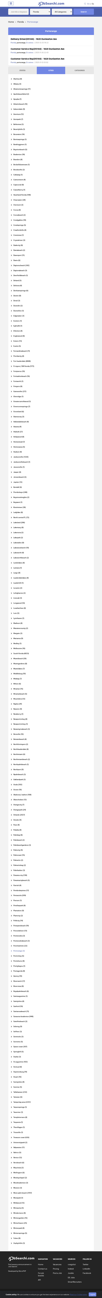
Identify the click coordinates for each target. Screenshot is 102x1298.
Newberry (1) (18, 714)
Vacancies (57, 1264)
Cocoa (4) (17, 210)
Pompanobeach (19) (21, 926)
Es (93, 3)
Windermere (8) (19, 1213)
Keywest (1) (17, 502)
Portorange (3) (19, 951)
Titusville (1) (18, 1132)
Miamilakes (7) (19, 669)
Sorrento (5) (18, 1042)
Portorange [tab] (51, 31)
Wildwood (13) (18, 1203)
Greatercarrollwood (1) (22, 401)
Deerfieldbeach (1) (20, 275)
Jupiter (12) (17, 482)
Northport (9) (18, 769)
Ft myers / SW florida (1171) (23, 366)
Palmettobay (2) (19, 865)
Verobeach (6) (18, 1163)
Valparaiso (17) (19, 1147)
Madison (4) (17, 623)
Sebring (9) (17, 1026)
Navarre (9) (17, 709)
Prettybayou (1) (19, 966)
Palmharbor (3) (19, 870)
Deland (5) (17, 280)
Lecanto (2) (17, 588)
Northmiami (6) (19, 754)
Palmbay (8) (18, 835)
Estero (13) (17, 341)
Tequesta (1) (18, 1122)
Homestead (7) (19, 442)
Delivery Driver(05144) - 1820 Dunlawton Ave (34, 38)
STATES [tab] (22, 70)
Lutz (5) (16, 613)
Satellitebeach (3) (20, 1021)
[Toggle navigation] (11, 3)
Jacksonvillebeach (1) (21, 462)
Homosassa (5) (19, 447)
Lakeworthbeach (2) (21, 558)
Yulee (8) (16, 1238)
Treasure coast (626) (21, 1137)
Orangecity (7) (18, 805)
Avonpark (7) (18, 119)
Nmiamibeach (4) (20, 739)
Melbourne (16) (19, 648)
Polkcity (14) (18, 921)
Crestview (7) (18, 235)
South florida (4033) (21, 653)
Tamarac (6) (17, 1097)
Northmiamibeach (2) (21, 759)
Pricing (56, 1268)
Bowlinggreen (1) (20, 144)
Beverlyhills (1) (19, 129)
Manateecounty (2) (20, 628)
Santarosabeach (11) (21, 1011)
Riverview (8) (18, 986)
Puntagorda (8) (19, 971)
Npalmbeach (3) (19, 774)
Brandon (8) (17, 160)
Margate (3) (17, 633)
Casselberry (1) (19, 190)
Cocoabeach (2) (19, 215)
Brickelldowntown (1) (21, 165)
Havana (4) (17, 427)
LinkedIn (86, 1268)
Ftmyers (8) (17, 386)
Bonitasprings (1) (20, 139)
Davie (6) (16, 260)
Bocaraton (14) (19, 134)
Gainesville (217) (19, 391)
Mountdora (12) (19, 699)
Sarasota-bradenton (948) (23, 1016)
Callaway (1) (18, 175)
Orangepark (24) (19, 810)
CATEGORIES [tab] (80, 70)
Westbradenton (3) (20, 1183)
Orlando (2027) (19, 815)
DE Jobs (71, 1277)
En (88, 3)
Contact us (42, 1268)
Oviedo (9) (17, 820)
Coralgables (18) (19, 220)
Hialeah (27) (18, 432)
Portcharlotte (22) (20, 946)
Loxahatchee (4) (19, 608)
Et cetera (29, 43)
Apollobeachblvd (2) (21, 94)
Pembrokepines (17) (21, 890)
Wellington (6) (19, 1173)
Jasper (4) (17, 472)
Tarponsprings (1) (20, 1107)
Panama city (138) (20, 875)
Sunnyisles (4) (18, 1082)
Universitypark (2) (20, 1142)
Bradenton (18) (19, 154)
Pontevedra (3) (19, 936)
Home (11, 21)
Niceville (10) (18, 734)
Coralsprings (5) (19, 225)
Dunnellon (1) (18, 311)
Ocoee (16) (17, 790)
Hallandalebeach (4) (21, 422)
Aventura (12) (18, 114)
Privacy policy (51, 1292)
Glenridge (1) (18, 396)
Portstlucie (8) (19, 961)
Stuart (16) (17, 1077)
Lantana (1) (17, 568)
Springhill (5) (18, 1052)
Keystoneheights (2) (21, 497)
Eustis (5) (17, 346)
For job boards (41, 1274)
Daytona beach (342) (21, 265)
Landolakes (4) (19, 563)
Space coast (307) (20, 1047)
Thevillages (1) (19, 1127)
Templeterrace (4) (20, 1117)
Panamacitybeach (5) (21, 880)
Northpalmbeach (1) (21, 764)
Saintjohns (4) (18, 1001)
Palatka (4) (17, 830)
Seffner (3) (17, 1032)
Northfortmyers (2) (20, 744)
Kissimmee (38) (19, 507)
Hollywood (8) (18, 437)
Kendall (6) (17, 487)
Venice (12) (17, 1158)
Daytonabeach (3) (20, 270)
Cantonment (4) (19, 180)
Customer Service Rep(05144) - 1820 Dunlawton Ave (37, 48)
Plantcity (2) (18, 916)
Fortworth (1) (18, 381)
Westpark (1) (18, 1198)
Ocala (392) (17, 785)
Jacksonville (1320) (20, 457)
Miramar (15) (18, 689)
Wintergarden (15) (20, 1218)
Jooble (71, 1273)
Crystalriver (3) (19, 240)
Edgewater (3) (18, 316)
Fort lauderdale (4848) (22, 361)
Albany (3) (17, 84)
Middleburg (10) (19, 674)
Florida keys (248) (20, 492)
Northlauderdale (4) (21, 749)
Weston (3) (17, 1188)
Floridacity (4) (18, 356)
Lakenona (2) (18, 533)
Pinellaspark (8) (19, 905)
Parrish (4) (17, 885)
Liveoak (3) (17, 598)
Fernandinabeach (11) (21, 351)
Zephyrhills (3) (19, 1243)
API (39, 1280)
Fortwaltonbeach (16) (21, 376)
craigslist (72, 1264)
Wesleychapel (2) (20, 1178)
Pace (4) (16, 825)
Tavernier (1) (18, 1112)
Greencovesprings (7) (21, 406)
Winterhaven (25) (20, 1223)
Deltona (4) (17, 286)
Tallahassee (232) (20, 1092)
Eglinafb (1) (17, 326)
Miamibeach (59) (19, 659)
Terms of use (62, 1292)
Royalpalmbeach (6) (21, 991)
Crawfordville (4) (19, 230)
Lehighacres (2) (19, 593)
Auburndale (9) (19, 109)
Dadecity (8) (18, 245)
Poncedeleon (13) (20, 931)
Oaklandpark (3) (19, 779)
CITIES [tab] (51, 70)
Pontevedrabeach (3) (21, 941)
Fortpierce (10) (19, 371)
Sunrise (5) (17, 1087)
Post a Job (57, 1273)
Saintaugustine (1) (20, 996)
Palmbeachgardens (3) (22, 845)
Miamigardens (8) (20, 664)
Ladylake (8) (18, 512)
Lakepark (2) (18, 538)
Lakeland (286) (19, 522)
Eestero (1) (17, 321)
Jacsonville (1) (19, 467)
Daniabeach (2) (19, 250)
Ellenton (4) (17, 331)
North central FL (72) (21, 517)
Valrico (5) (17, 1152)
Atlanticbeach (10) (20, 104)
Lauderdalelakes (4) (21, 578)
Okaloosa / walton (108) (22, 795)
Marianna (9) (18, 638)
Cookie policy (74, 1292)
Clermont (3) (18, 205)
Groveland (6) (18, 412)
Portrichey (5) (18, 956)
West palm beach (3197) (22, 1193)
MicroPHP (22, 1271)
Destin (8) (17, 296)
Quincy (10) (17, 976)
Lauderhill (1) (18, 583)
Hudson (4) (17, 452)
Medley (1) (17, 643)
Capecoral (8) (18, 185)
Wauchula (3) (18, 1168)
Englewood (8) (19, 336)
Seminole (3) (18, 1037)
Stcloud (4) (17, 1067)
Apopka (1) (17, 99)
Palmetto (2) (18, 860)
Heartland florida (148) (22, 195)
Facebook (87, 1273)
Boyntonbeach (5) (20, 150)
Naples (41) (17, 704)
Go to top (88, 1292)
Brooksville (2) (19, 170)
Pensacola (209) (19, 895)
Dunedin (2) (18, 306)
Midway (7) (17, 679)
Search (84, 12)
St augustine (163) (20, 1062)
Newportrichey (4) (20, 719)
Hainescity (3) (18, 417)
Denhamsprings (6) (20, 291)
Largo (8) (16, 573)
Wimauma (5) (18, 1208)
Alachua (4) (17, 79)
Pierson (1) (17, 900)
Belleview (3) (18, 124)
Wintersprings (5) (20, 1233)
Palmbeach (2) (19, 840)
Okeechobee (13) (20, 800)
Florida (20, 21)
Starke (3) (17, 1057)
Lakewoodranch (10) (21, 548)
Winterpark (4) (18, 1228)
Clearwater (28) (19, 200)
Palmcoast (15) (19, 855)
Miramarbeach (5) (20, 694)
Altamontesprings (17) (22, 89)
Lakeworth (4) (18, 553)
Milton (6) (17, 684)
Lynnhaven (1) (18, 618)
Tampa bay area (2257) (22, 1102)
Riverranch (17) (19, 981)
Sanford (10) (18, 1006)
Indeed (71, 1268)
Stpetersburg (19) (20, 1072)
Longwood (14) (19, 603)
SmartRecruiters (75, 1282)
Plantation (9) (18, 911)
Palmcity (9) (18, 850)
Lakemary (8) (18, 527)
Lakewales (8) (18, 543)
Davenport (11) (19, 255)
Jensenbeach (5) (19, 477)
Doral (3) (16, 301)
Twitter (85, 1264)
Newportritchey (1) (20, 724)
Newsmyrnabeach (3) (21, 729)
